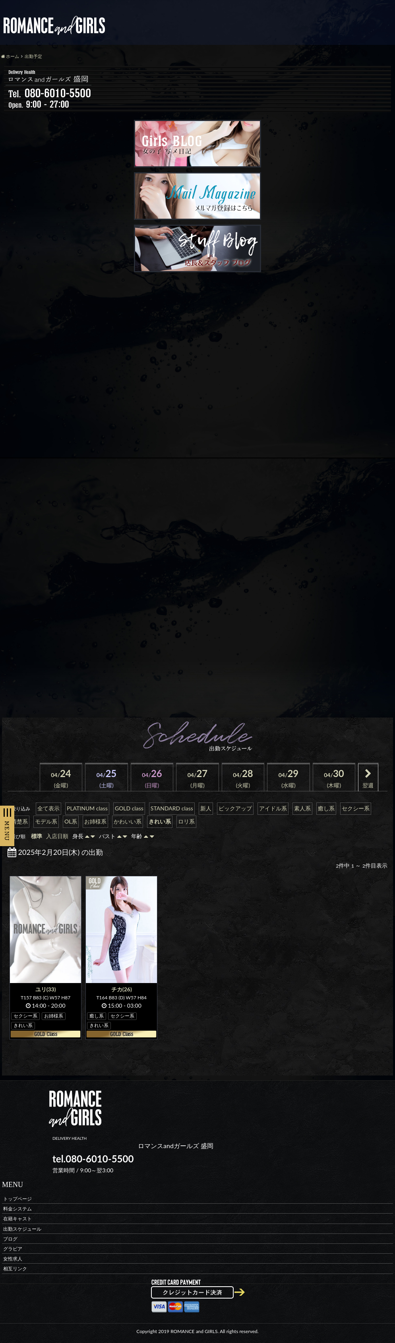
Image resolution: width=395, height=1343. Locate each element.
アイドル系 (273, 808)
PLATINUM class (87, 808)
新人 (205, 808)
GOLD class (129, 808)
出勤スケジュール (22, 1228)
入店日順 (57, 836)
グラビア (12, 1249)
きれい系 (160, 821)
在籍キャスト (17, 1219)
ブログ (10, 1238)
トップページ (17, 1199)
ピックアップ (235, 808)
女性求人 (12, 1259)
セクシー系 (356, 808)
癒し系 (326, 808)
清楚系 (19, 821)
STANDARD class (172, 808)
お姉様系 (95, 821)
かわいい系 (127, 821)
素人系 (302, 808)
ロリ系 (186, 821)
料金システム (17, 1209)
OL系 (70, 821)
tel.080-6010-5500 (93, 1158)
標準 (36, 836)
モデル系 (46, 821)
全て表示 (48, 808)
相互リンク (15, 1269)
